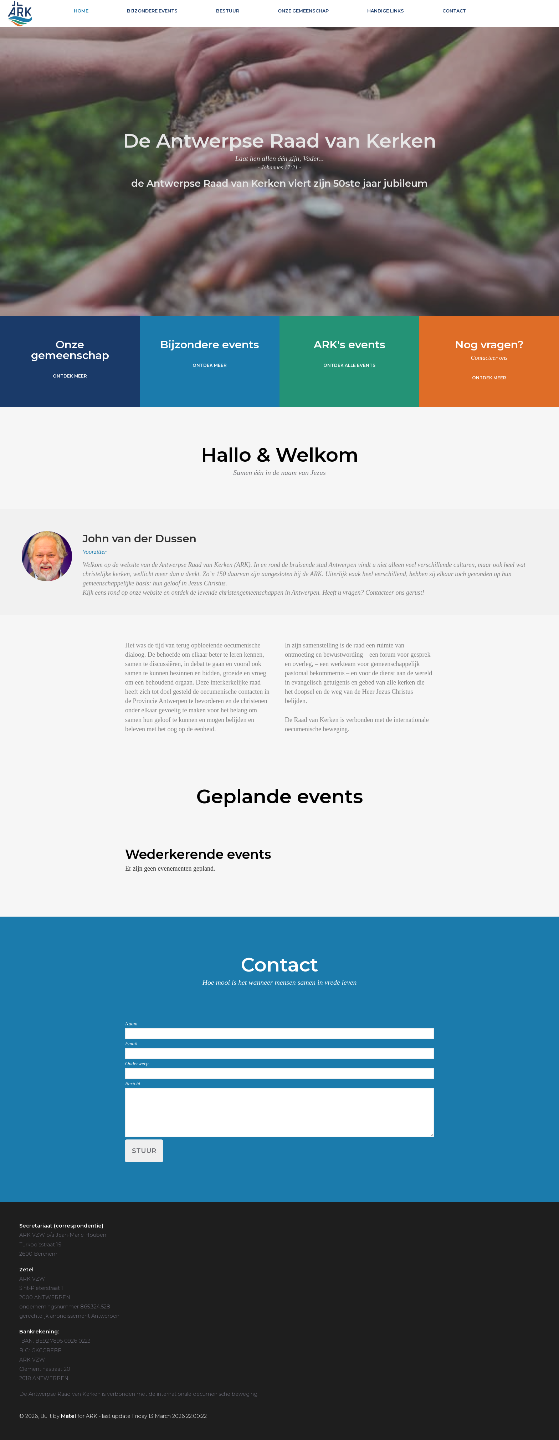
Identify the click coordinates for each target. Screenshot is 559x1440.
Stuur (144, 1151)
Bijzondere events (152, 11)
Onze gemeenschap (303, 11)
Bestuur (227, 11)
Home (81, 11)
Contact (454, 11)
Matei (68, 1416)
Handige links (385, 11)
